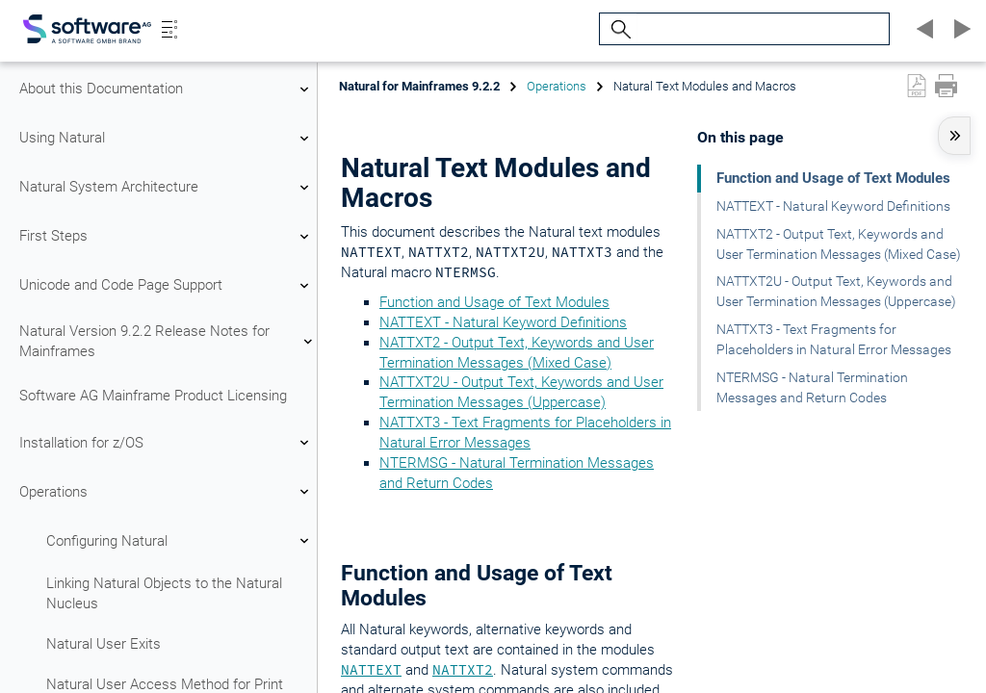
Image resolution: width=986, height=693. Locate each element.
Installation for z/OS (166, 442)
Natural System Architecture (166, 187)
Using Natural (166, 138)
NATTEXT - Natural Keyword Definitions (503, 322)
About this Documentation (166, 89)
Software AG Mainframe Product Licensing (153, 395)
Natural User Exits (103, 644)
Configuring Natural (180, 541)
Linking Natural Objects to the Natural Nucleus (164, 593)
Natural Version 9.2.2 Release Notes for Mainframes (166, 341)
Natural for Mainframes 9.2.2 (419, 86)
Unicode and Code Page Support (166, 285)
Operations (166, 491)
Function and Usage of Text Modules (494, 302)
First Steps (166, 236)
